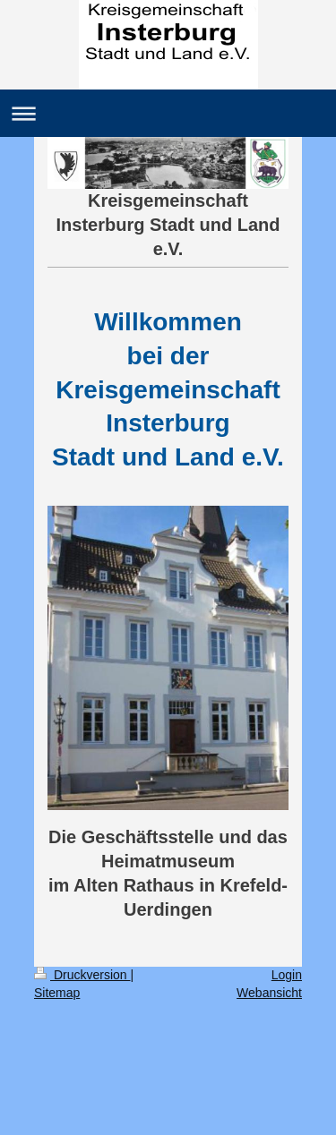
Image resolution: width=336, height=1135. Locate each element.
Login (286, 975)
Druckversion (82, 975)
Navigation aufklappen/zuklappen (168, 113)
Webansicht (269, 993)
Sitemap (57, 993)
